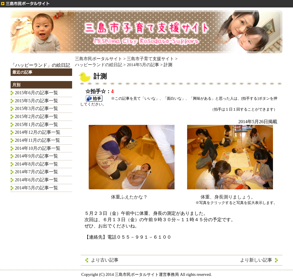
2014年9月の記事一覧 (36, 156)
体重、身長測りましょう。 (230, 194)
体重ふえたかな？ (132, 194)
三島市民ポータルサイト (98, 58)
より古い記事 (104, 260)
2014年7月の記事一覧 (36, 171)
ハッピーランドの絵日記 (98, 64)
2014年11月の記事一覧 (37, 140)
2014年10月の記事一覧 (37, 148)
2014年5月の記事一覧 (36, 187)
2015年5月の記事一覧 (36, 100)
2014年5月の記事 (143, 64)
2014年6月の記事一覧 (36, 179)
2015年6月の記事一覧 (36, 92)
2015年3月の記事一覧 (36, 108)
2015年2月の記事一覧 (36, 116)
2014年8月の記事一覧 (36, 164)
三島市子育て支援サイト (150, 58)
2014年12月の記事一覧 (37, 132)
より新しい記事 (256, 260)
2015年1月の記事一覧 (36, 124)
